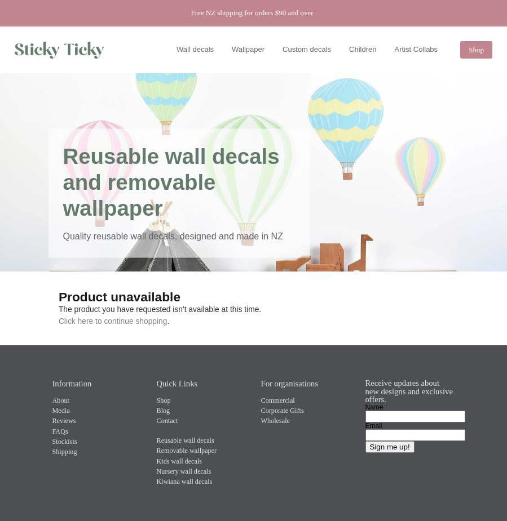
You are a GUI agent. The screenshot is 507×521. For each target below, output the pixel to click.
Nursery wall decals (184, 471)
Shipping (64, 452)
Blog (163, 411)
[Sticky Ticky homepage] (62, 50)
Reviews (64, 421)
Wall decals (195, 49)
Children (362, 49)
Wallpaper (248, 49)
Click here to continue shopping (113, 321)
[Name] (415, 416)
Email (373, 426)
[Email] (415, 435)
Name (374, 407)
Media (61, 411)
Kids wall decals (179, 461)
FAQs (60, 431)
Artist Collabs (416, 49)
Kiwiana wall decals (185, 482)
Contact (167, 421)
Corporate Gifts (282, 411)
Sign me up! (390, 447)
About (60, 400)
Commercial (278, 400)
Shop (476, 50)
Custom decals (307, 49)
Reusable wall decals (185, 440)
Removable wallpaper (187, 451)
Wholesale (275, 421)
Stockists (64, 442)
